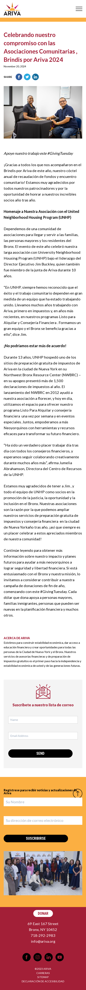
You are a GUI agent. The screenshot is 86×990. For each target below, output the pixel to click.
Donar (43, 913)
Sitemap (43, 977)
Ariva (12, 8)
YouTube (59, 957)
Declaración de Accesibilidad (43, 981)
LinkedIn (35, 77)
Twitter (27, 77)
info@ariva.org (43, 941)
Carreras (43, 973)
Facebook (19, 77)
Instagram (37, 957)
